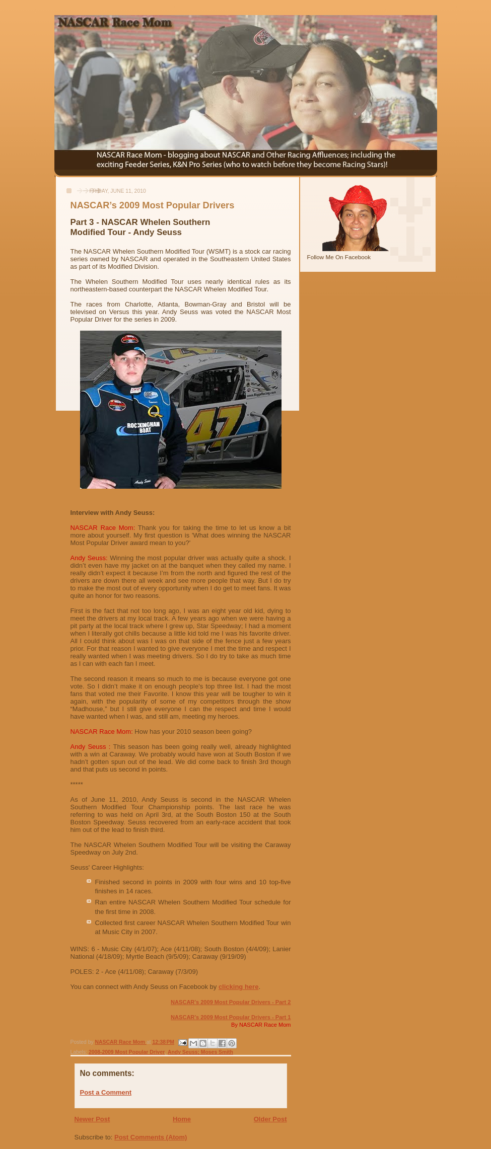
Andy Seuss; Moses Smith (200, 1052)
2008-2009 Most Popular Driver (127, 1052)
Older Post (270, 1119)
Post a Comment (106, 1092)
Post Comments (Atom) (150, 1137)
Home (182, 1119)
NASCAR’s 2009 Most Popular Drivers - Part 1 (231, 1017)
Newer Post (92, 1119)
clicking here (238, 986)
